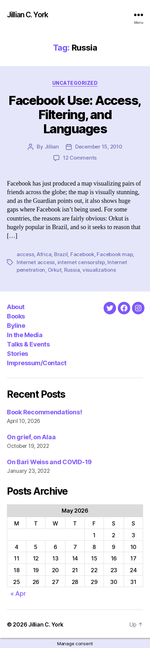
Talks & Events (28, 344)
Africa (44, 254)
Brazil (61, 254)
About (16, 306)
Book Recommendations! (44, 412)
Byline (16, 325)
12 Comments (80, 157)
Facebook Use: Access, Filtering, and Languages (75, 114)
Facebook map (115, 254)
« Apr (18, 593)
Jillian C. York (27, 14)
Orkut (55, 270)
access (25, 254)
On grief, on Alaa (31, 437)
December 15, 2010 (98, 146)
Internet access (36, 262)
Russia (72, 270)
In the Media (24, 335)
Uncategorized (75, 83)
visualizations (99, 270)
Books (16, 316)
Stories (17, 353)
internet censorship (81, 262)
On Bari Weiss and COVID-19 (49, 462)
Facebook (82, 254)
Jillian (52, 146)
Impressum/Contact (37, 363)
